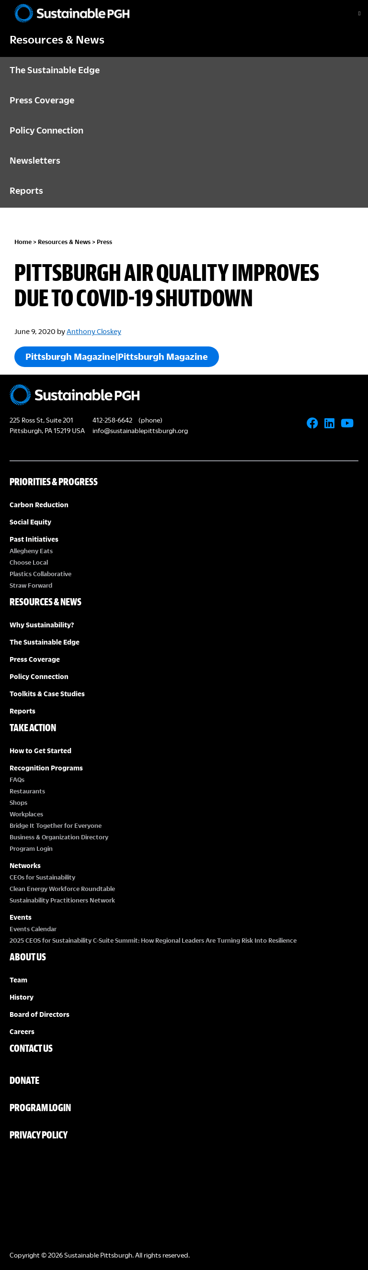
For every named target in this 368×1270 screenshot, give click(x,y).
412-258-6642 (112, 419)
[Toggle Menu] (351, 13)
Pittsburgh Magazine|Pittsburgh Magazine (116, 356)
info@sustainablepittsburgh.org (140, 430)
